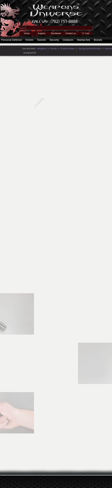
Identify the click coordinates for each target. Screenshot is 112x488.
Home (27, 33)
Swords (41, 39)
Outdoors (68, 39)
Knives (29, 39)
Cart (87, 33)
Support (41, 33)
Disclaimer (56, 33)
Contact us (70, 33)
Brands (98, 39)
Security (54, 39)
